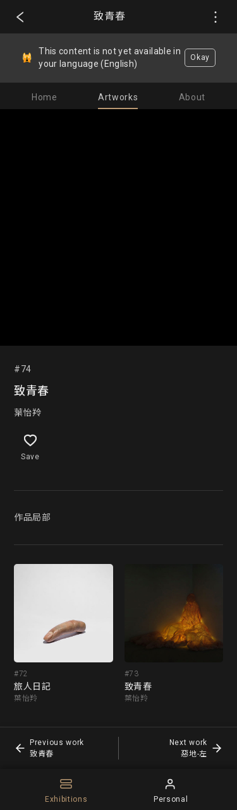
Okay (200, 57)
